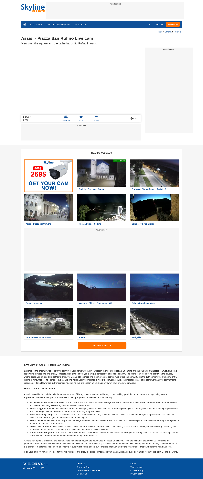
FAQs (133, 463)
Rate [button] (81, 118)
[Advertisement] (115, 12)
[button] (148, 24)
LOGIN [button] (159, 24)
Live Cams (36, 24)
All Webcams (102, 345)
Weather (66, 118)
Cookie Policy (136, 470)
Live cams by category (58, 24)
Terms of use (136, 467)
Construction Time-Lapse (88, 470)
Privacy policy (136, 474)
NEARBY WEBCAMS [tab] (101, 153)
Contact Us (82, 474)
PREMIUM (173, 24)
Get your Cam (80, 24)
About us (81, 463)
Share (96, 118)
